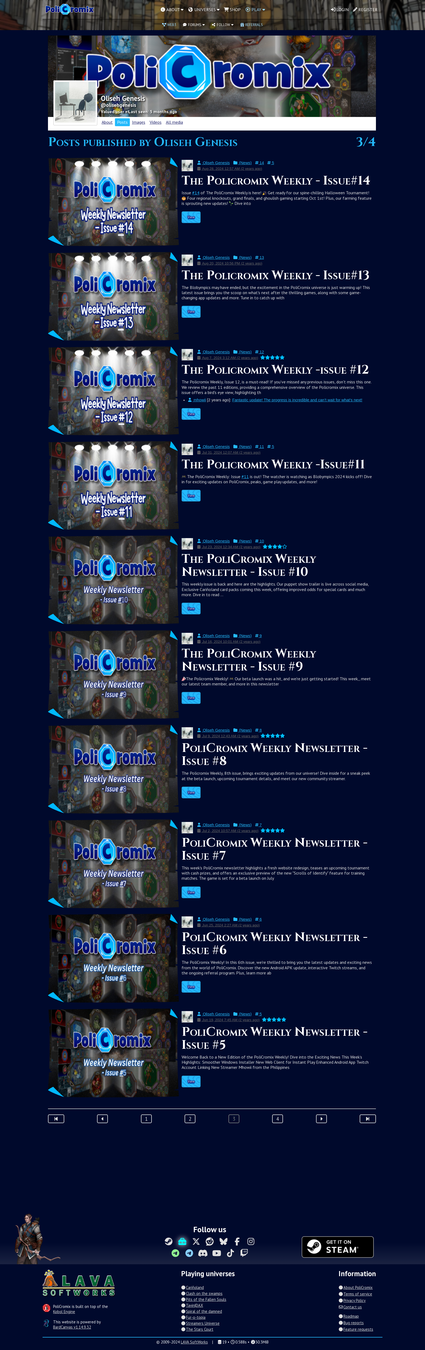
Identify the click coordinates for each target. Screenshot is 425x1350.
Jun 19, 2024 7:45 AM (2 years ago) (228, 1020)
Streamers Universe (200, 1323)
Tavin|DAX (192, 1305)
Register (365, 9)
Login (340, 9)
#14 (195, 192)
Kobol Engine (64, 1311)
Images (138, 122)
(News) (242, 163)
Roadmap (349, 1316)
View (191, 217)
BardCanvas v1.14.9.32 (72, 1327)
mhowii (197, 400)
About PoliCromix (356, 1287)
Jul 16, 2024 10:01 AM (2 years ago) (228, 642)
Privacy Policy (352, 1300)
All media (174, 122)
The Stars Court (197, 1329)
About (107, 122)
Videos (156, 122)
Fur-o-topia (193, 1317)
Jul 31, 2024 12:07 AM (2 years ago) (228, 452)
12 (259, 352)
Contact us (350, 1307)
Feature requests (356, 1329)
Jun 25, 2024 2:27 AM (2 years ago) (228, 925)
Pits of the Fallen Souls (203, 1299)
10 (259, 541)
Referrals (251, 24)
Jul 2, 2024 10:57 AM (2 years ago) (228, 831)
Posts (122, 122)
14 (259, 163)
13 (259, 257)
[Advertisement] (212, 1172)
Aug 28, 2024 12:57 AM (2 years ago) (229, 169)
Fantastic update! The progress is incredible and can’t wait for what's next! (297, 400)
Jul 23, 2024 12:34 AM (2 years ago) (228, 547)
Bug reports (351, 1322)
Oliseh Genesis (213, 163)
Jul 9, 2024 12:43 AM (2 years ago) (228, 736)
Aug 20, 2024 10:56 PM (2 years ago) (229, 263)
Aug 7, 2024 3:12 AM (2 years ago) (227, 358)
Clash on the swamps (202, 1293)
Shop (232, 9)
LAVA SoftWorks (194, 1342)
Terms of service (355, 1294)
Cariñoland (192, 1287)
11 (259, 446)
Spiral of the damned (201, 1311)
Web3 (169, 24)
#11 (245, 476)
